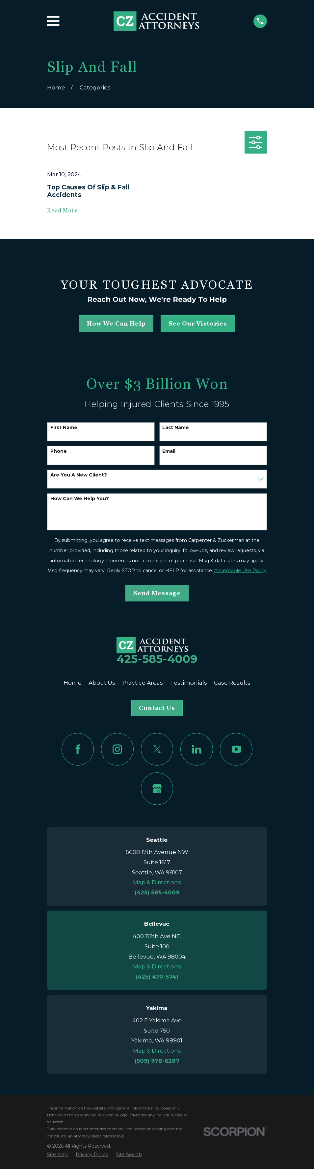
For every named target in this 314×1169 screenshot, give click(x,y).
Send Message (157, 593)
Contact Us (157, 708)
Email (168, 451)
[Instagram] (117, 749)
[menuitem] (57, 1155)
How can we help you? (79, 498)
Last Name (175, 427)
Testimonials (188, 682)
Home (73, 682)
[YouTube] (236, 749)
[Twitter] (157, 749)
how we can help (116, 323)
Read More (62, 210)
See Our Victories (198, 323)
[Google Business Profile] (157, 788)
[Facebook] (78, 749)
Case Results (232, 682)
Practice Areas (142, 682)
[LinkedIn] (196, 749)
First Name (63, 427)
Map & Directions (157, 882)
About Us (102, 682)
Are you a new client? (78, 475)
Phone (58, 451)
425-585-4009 (157, 659)
